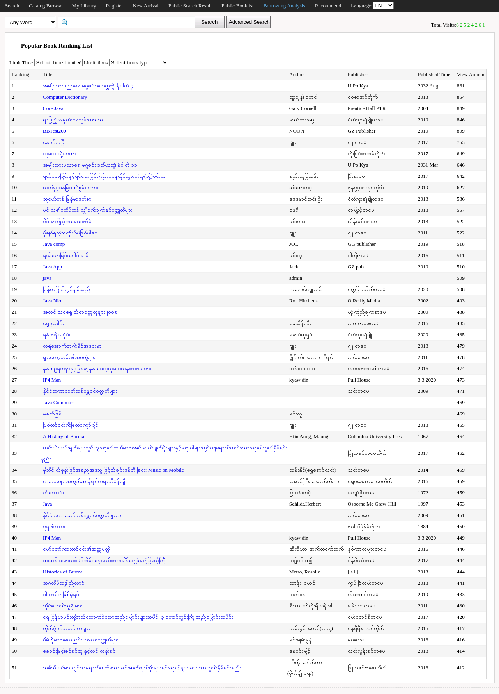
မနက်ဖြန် (52, 414)
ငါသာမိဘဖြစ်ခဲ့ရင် (61, 594)
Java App (52, 267)
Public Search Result (190, 6)
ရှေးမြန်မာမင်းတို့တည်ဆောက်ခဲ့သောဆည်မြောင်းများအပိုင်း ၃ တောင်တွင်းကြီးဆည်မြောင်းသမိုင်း (138, 617)
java (47, 278)
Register (114, 6)
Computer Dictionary (65, 97)
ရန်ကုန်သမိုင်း (57, 334)
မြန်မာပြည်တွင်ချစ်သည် (66, 289)
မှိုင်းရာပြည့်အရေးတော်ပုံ (67, 221)
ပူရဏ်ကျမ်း (54, 526)
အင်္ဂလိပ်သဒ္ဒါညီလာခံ (64, 583)
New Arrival (146, 6)
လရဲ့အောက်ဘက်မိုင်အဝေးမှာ (72, 346)
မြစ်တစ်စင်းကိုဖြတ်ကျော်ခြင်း (71, 425)
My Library (84, 6)
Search (12, 6)
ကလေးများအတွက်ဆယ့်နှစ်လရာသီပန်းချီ (84, 481)
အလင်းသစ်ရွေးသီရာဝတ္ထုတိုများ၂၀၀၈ (80, 312)
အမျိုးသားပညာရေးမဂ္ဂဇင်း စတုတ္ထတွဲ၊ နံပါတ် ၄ (88, 86)
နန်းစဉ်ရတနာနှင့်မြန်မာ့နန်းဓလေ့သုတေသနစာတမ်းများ (97, 368)
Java (47, 504)
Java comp (54, 244)
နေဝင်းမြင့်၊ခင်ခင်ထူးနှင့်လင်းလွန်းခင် (79, 651)
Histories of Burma (63, 572)
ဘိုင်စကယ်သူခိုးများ (63, 606)
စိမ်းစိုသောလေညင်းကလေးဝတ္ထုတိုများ (81, 640)
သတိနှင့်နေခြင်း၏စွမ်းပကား (71, 187)
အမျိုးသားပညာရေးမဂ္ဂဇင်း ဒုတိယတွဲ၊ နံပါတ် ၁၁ (90, 165)
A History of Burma (63, 436)
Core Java (53, 108)
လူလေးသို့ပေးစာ (59, 153)
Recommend (328, 6)
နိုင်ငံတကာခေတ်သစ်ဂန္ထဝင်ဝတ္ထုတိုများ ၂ (82, 391)
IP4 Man (52, 380)
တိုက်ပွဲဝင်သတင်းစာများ (66, 628)
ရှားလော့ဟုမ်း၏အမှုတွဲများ (69, 357)
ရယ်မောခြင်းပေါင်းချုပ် (65, 255)
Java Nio (52, 301)
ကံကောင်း (53, 492)
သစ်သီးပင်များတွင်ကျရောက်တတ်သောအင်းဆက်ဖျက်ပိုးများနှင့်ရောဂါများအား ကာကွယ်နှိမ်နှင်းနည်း (142, 668)
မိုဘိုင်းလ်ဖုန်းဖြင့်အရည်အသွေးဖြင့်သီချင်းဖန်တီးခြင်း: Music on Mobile (113, 470)
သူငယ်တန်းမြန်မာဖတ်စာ (67, 199)
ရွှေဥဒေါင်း (53, 323)
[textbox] (129, 21)
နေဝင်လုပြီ (53, 142)
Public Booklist (237, 6)
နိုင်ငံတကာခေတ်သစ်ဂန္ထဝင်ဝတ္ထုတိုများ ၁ (82, 515)
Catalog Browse (45, 6)
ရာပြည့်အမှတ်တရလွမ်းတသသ (73, 119)
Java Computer (58, 402)
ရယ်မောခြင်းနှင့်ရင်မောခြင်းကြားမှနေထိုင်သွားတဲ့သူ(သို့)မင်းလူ (104, 176)
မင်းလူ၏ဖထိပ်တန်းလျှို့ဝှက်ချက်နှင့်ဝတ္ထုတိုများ (88, 210)
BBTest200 (54, 131)
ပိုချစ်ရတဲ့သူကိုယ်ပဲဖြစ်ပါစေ (70, 233)
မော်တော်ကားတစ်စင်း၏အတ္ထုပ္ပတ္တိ (76, 549)
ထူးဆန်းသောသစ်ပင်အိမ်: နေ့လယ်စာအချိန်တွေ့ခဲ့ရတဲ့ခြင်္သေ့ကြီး (105, 560)
